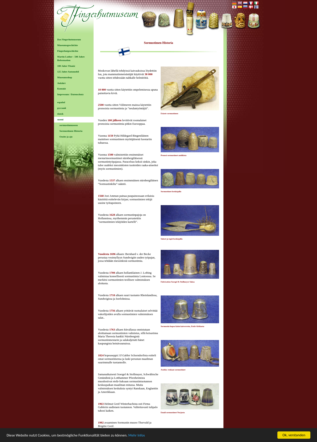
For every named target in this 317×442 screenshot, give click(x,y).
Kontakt (61, 88)
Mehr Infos (136, 435)
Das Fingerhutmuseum (69, 39)
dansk (60, 113)
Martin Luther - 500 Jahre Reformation (71, 58)
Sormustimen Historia (70, 131)
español (61, 102)
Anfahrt (61, 83)
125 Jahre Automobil (68, 71)
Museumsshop (64, 77)
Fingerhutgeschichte (67, 51)
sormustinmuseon (68, 125)
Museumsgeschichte (67, 45)
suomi (60, 119)
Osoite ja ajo (65, 136)
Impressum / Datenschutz (70, 94)
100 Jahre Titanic (66, 66)
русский (61, 108)
